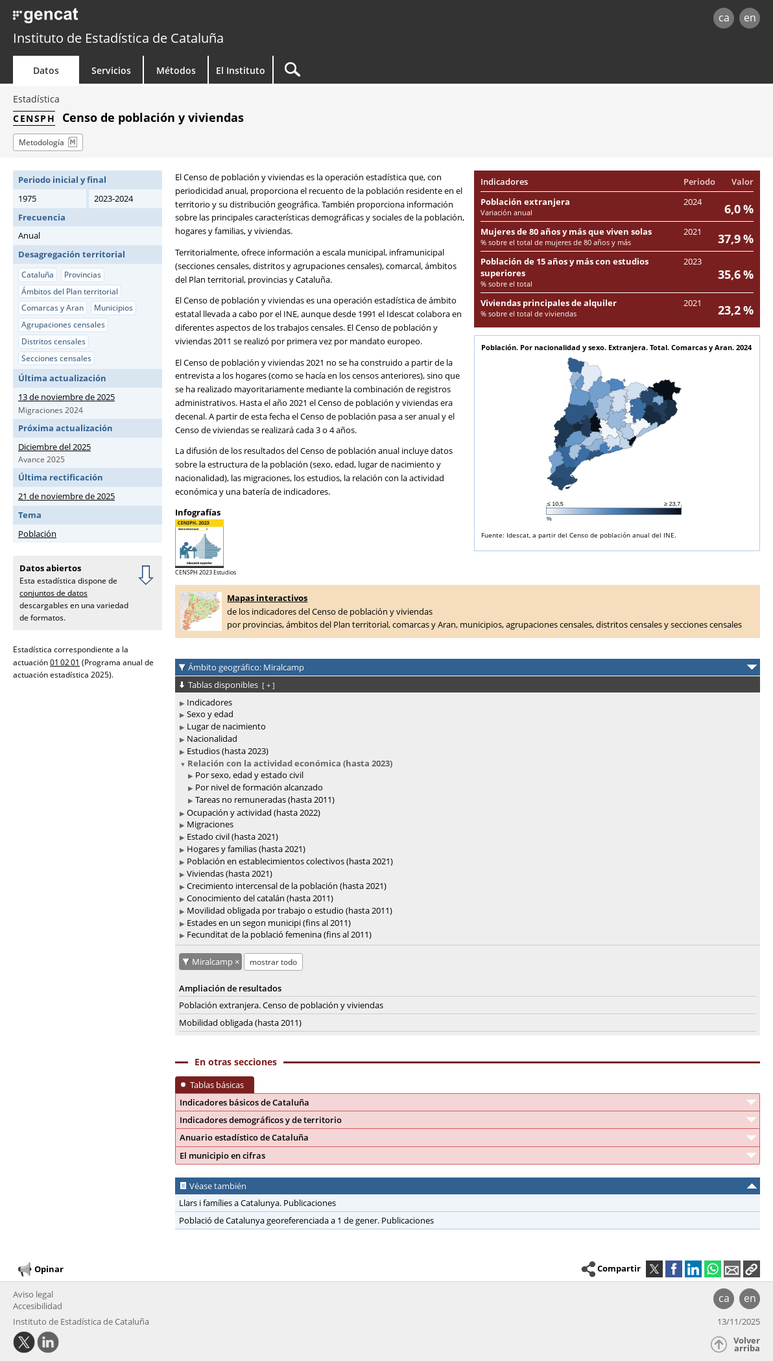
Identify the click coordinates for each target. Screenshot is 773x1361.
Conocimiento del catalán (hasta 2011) (260, 898)
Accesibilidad (37, 1306)
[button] (751, 1268)
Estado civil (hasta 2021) (232, 836)
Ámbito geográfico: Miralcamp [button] (246, 667)
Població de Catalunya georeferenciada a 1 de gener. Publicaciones (306, 1220)
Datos (46, 70)
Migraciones (210, 824)
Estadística (36, 99)
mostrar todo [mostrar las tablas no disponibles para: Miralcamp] (273, 961)
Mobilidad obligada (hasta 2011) (240, 1022)
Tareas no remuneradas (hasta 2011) (265, 799)
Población (37, 533)
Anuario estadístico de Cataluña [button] (244, 1137)
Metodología (41, 142)
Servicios (111, 70)
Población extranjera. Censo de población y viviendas (281, 1005)
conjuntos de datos (53, 592)
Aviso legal (33, 1294)
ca (724, 17)
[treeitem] (465, 702)
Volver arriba (746, 1344)
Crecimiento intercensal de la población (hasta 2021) (286, 886)
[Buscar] (384, 70)
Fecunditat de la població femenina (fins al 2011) (279, 934)
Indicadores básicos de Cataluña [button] (244, 1102)
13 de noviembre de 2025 (66, 397)
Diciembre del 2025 (54, 447)
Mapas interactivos (267, 598)
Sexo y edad (210, 714)
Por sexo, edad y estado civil (249, 775)
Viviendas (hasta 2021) (229, 873)
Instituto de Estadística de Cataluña (118, 38)
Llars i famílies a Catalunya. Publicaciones (257, 1203)
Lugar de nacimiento (226, 726)
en (750, 17)
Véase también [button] (217, 1186)
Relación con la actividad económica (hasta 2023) (289, 763)
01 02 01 (65, 662)
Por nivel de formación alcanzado (259, 787)
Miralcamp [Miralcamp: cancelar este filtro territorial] (213, 961)
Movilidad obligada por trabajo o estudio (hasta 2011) (289, 910)
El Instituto (240, 70)
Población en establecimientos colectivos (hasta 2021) (290, 861)
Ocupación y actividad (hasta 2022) (253, 812)
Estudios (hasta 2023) (227, 751)
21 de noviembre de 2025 (66, 496)
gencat (162, 19)
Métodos (176, 70)
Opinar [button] (40, 1269)
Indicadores (209, 702)
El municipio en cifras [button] (222, 1155)
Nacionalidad (212, 738)
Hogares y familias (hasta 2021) (246, 849)
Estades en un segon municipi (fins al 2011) (269, 923)
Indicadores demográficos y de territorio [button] (261, 1120)
